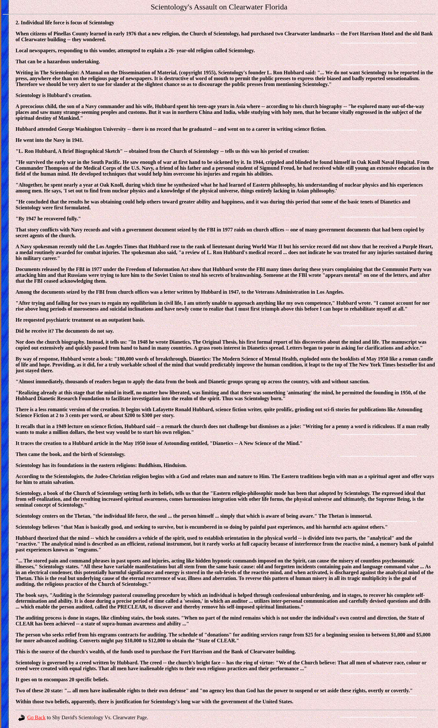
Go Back (31, 717)
